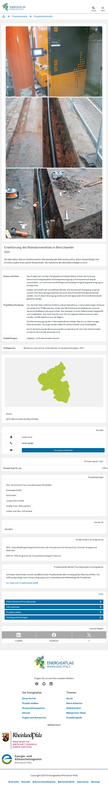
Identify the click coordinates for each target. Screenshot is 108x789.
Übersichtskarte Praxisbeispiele (20, 601)
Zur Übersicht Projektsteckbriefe (21, 582)
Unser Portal (28, 698)
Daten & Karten (74, 703)
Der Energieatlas (32, 692)
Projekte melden (13, 612)
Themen (71, 692)
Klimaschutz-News (76, 712)
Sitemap (95, 781)
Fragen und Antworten (34, 717)
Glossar (26, 712)
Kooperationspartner (33, 707)
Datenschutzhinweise (44, 781)
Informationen (13, 607)
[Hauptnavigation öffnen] (103, 9)
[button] (54, 61)
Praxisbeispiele (74, 717)
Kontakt (25, 781)
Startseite (13, 781)
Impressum (83, 781)
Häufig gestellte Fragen (17, 617)
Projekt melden (30, 703)
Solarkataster (73, 707)
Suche (69, 698)
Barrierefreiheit (66, 781)
